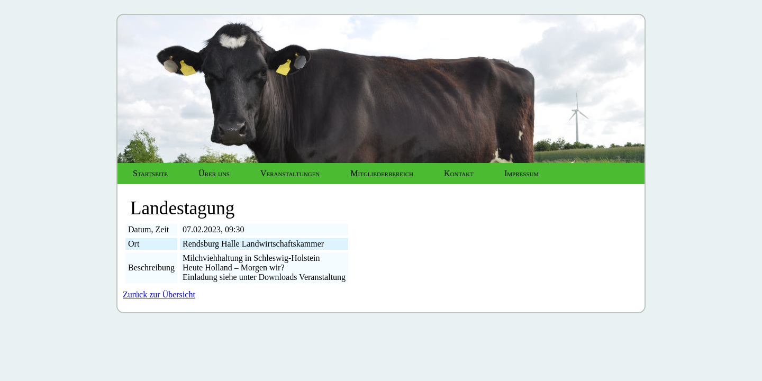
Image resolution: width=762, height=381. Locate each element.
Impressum (521, 173)
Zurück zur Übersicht (159, 294)
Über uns (214, 173)
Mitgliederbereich (381, 173)
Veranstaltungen (290, 173)
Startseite (150, 173)
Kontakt (459, 173)
